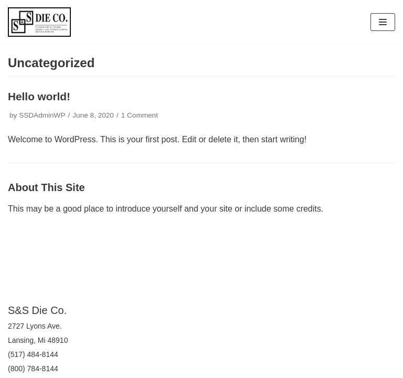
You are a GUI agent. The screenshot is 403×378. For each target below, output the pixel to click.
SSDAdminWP (42, 115)
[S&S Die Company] (39, 22)
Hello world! (39, 96)
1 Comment (139, 115)
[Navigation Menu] (382, 22)
